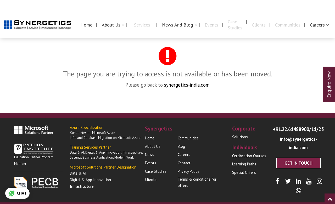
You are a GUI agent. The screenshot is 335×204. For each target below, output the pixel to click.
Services (142, 25)
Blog (181, 146)
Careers (184, 154)
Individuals (293, 6)
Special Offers (244, 172)
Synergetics (226, 6)
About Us (152, 146)
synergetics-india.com (187, 85)
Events (211, 25)
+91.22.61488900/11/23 (298, 129)
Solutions (240, 136)
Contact (323, 6)
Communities (287, 25)
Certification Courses (249, 155)
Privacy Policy (188, 171)
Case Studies (235, 25)
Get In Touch (298, 154)
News (149, 154)
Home (86, 25)
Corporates (260, 6)
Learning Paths (244, 163)
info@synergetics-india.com (298, 139)
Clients (259, 25)
